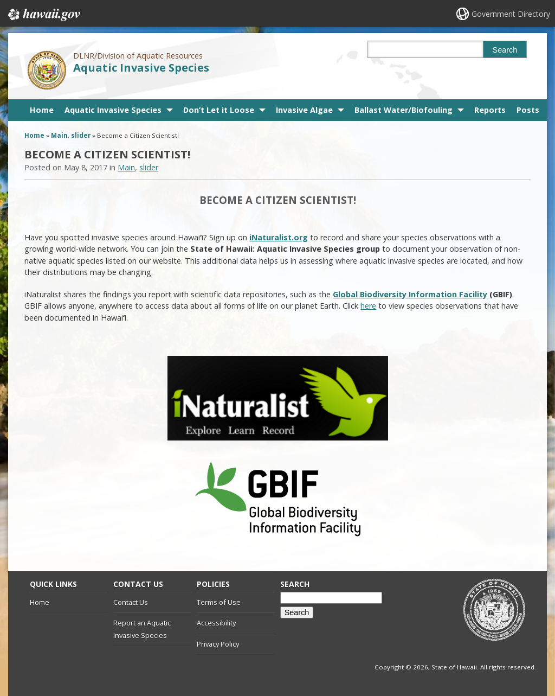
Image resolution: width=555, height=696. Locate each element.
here (368, 306)
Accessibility (216, 623)
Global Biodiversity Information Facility (410, 294)
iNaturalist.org (278, 237)
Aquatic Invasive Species (141, 67)
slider (81, 135)
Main (59, 135)
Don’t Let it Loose (218, 110)
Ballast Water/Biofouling (403, 110)
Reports (490, 110)
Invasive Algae (304, 110)
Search (505, 50)
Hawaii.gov (43, 15)
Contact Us (130, 602)
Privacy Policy (218, 644)
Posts (528, 110)
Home (42, 110)
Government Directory (511, 14)
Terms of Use (219, 602)
